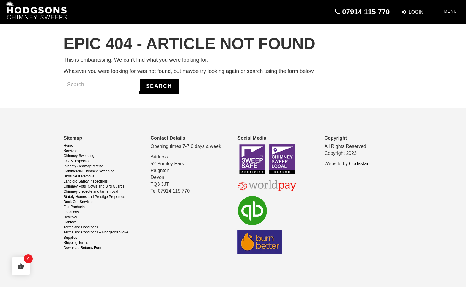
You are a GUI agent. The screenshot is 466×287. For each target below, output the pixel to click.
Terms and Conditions (81, 227)
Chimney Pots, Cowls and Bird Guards (94, 186)
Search (159, 86)
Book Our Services (78, 202)
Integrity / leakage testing (83, 166)
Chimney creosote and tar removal (91, 191)
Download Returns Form (83, 248)
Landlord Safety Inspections (86, 181)
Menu (450, 11)
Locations (71, 212)
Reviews (70, 217)
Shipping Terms (76, 243)
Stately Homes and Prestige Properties (94, 197)
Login (412, 12)
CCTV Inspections (78, 161)
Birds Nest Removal (79, 176)
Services (70, 151)
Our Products (74, 207)
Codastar (359, 163)
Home (68, 146)
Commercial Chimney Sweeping (89, 171)
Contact (70, 222)
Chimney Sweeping (79, 156)
